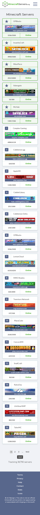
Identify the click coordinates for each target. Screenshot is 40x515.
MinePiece (17, 64)
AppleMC (17, 171)
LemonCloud (18, 256)
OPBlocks (17, 21)
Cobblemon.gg (19, 150)
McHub (16, 107)
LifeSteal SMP (20, 406)
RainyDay (18, 385)
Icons (20, 494)
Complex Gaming (20, 128)
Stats (20, 490)
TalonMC (17, 427)
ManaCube (18, 321)
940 (27, 452)
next (20, 457)
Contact (20, 486)
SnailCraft (18, 363)
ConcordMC (19, 342)
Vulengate (17, 85)
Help (20, 482)
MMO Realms (19, 278)
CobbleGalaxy (19, 192)
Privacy (20, 479)
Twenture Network (21, 299)
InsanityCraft (18, 43)
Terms (20, 475)
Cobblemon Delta (20, 214)
